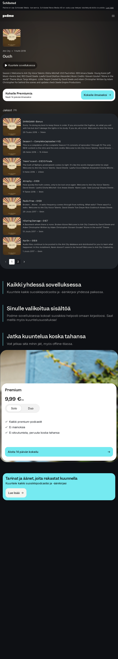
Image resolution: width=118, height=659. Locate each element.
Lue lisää (110, 8)
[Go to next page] (24, 261)
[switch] (14, 408)
